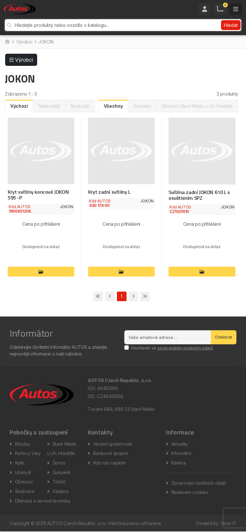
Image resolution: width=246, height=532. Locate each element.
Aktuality (179, 443)
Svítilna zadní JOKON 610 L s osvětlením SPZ (199, 195)
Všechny (113, 106)
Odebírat (223, 337)
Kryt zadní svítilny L (109, 192)
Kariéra (178, 462)
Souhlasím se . (172, 347)
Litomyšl (23, 472)
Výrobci (24, 41)
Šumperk (62, 472)
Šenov (59, 462)
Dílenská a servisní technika (42, 501)
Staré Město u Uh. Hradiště (62, 448)
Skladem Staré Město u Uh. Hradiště (197, 106)
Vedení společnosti (112, 443)
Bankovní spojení (110, 453)
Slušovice (25, 491)
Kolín (19, 462)
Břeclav (22, 443)
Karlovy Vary (28, 453)
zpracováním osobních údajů (185, 347)
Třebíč (59, 482)
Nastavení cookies (190, 492)
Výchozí (19, 106)
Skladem (142, 106)
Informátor (181, 453)
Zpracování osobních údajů (198, 483)
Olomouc (24, 482)
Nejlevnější (49, 106)
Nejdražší (79, 106)
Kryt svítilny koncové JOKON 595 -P (38, 194)
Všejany (61, 491)
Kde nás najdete (109, 462)
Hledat (231, 25)
